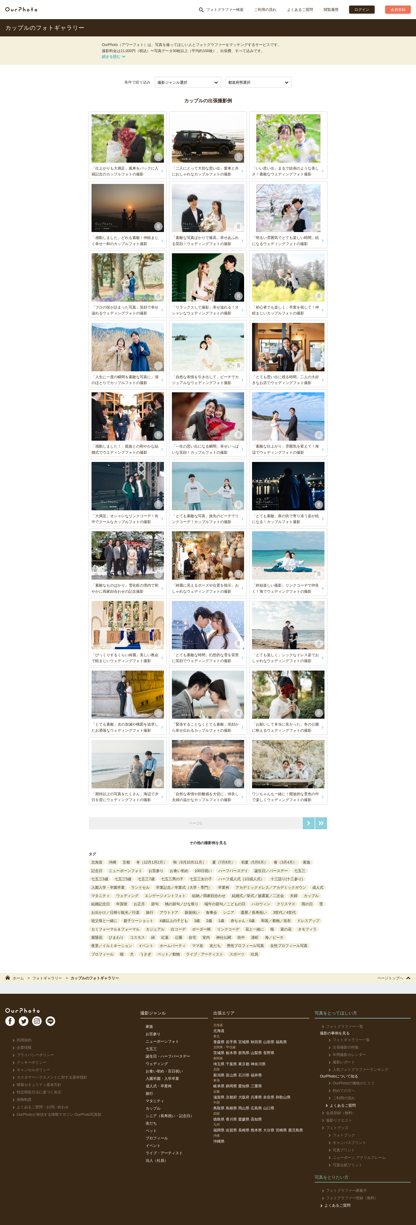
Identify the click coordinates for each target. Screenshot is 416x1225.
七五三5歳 (123, 879)
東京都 (243, 1064)
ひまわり (116, 937)
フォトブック (338, 1135)
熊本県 (256, 1130)
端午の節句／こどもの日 (225, 904)
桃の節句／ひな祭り (181, 904)
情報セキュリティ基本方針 (35, 1085)
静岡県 (231, 1086)
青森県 (218, 1042)
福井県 (256, 1075)
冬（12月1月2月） (151, 862)
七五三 (299, 871)
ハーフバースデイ (233, 871)
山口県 (268, 1108)
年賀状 (121, 904)
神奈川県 (258, 1064)
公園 (178, 937)
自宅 (192, 937)
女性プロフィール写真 (288, 946)
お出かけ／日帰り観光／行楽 (115, 912)
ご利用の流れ (265, 9)
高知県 (256, 1119)
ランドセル (140, 887)
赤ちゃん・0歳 (243, 921)
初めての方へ (338, 1090)
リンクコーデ (228, 929)
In (43, 1023)
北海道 (96, 862)
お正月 (139, 904)
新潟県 (218, 1075)
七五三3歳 (99, 879)
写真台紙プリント (342, 1165)
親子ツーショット (138, 921)
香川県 (231, 1119)
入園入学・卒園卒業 (108, 887)
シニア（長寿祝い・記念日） (170, 1116)
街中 (241, 937)
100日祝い (203, 871)
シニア (228, 912)
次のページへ (309, 823)
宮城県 (243, 1042)
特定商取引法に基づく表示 (35, 1092)
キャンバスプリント (344, 1142)
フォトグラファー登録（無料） (348, 1198)
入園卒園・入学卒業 (162, 1078)
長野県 (268, 1053)
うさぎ (145, 954)
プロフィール (102, 954)
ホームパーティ (173, 946)
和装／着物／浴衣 (276, 921)
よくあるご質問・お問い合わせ (39, 1107)
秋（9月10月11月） (189, 862)
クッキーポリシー (28, 1062)
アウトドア (169, 912)
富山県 (231, 1075)
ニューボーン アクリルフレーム (354, 1157)
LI (60, 1023)
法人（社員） (157, 1160)
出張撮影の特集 (340, 1047)
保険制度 (20, 1099)
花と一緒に (254, 929)
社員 (254, 954)
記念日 (96, 871)
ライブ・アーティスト (204, 954)
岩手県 (231, 1042)
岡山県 (243, 1108)
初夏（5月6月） (254, 862)
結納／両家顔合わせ (209, 896)
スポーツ (236, 954)
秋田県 (256, 1042)
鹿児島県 (295, 1130)
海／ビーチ (274, 937)
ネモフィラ (307, 929)
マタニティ (100, 896)
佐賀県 (231, 1130)
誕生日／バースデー (271, 871)
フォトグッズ (333, 1128)
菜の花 (286, 929)
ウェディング (127, 896)
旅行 (149, 912)
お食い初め (179, 871)
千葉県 (231, 1064)
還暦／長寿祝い (254, 912)
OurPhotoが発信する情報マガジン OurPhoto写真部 (55, 1114)
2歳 (209, 921)
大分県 (268, 1130)
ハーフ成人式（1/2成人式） (241, 879)
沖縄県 (218, 1141)
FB (10, 1023)
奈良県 (268, 1097)
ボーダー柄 (201, 929)
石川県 (243, 1075)
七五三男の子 (172, 879)
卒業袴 (223, 887)
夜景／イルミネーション (111, 946)
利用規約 (20, 1040)
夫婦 (293, 896)
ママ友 (197, 946)
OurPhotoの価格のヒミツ (348, 1083)
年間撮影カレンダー (344, 1055)
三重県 (256, 1086)
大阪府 (243, 1097)
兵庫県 (256, 1097)
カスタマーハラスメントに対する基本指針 (48, 1077)
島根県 (231, 1108)
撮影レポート (338, 1062)
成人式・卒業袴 (159, 1086)
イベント (145, 946)
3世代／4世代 (284, 912)
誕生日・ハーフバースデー (168, 1056)
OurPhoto (26, 1011)
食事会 (211, 912)
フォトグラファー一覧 (341, 1026)
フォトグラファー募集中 (342, 1190)
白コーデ (178, 929)
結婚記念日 (100, 904)
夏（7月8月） (223, 862)
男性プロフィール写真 (245, 946)
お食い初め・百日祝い (164, 1071)
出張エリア (224, 1013)
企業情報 (20, 1047)
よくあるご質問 (300, 9)
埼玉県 (218, 1064)
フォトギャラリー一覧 (346, 1040)
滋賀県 (218, 1097)
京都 (126, 862)
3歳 (197, 921)
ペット (151, 1131)
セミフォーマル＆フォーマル (115, 929)
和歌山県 (283, 1097)
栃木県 (231, 1053)
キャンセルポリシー (30, 1070)
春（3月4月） (285, 862)
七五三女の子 (201, 879)
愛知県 (243, 1086)
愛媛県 (243, 1119)
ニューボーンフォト (125, 871)
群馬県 (243, 1053)
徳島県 (218, 1119)
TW (27, 1023)
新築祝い (192, 912)
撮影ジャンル (153, 1013)
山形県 (268, 1042)
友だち (215, 946)
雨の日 (307, 904)
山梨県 (256, 1053)
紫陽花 (96, 937)
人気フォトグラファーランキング (355, 1069)
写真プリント (338, 1150)
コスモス (137, 937)
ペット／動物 (169, 954)
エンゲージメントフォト (165, 896)
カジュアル (155, 929)
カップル (311, 896)
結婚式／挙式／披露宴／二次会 (258, 896)
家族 (306, 862)
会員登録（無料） (337, 1113)
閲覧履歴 (331, 9)
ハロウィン (261, 904)
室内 (206, 937)
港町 (255, 937)
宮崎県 (281, 1130)
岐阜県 (218, 1086)
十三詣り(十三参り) (287, 879)
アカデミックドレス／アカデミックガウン (271, 887)
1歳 (221, 921)
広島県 (256, 1108)
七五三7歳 (146, 879)
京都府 (231, 1097)
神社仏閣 (223, 937)
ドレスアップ (308, 921)
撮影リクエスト (335, 1120)
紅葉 (165, 937)
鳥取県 (218, 1108)
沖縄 (112, 862)
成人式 (317, 887)
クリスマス (286, 904)
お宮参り (156, 871)
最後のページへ (321, 823)
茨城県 (218, 1053)
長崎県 (243, 1130)
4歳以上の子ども (174, 921)
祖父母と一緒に (104, 921)
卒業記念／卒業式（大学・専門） (184, 887)
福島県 (281, 1042)
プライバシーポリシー (31, 1055)
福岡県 (218, 1130)
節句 (155, 904)
